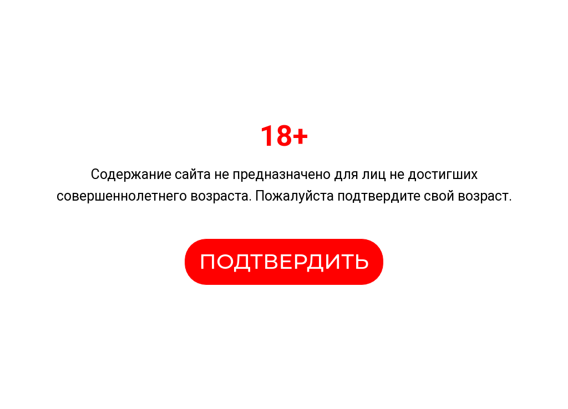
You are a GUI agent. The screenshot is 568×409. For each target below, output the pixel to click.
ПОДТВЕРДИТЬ (284, 261)
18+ (284, 136)
